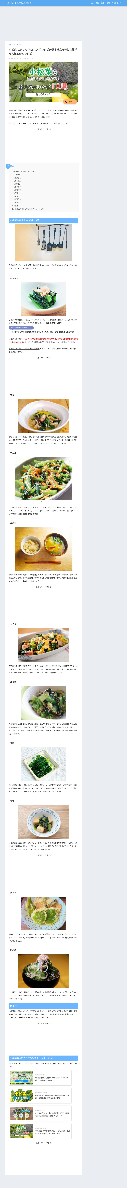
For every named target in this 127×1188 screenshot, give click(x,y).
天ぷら (17, 200)
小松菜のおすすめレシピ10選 (23, 171)
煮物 (16, 197)
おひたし (18, 175)
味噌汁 (17, 184)
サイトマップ (116, 3)
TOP (91, 3)
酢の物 (18, 203)
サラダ (17, 187)
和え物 (17, 190)
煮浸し (17, 178)
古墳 (108, 3)
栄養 (102, 3)
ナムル (17, 181)
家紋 (97, 3)
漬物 (16, 193)
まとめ (15, 206)
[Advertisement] (43, 23)
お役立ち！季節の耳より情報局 (22, 3)
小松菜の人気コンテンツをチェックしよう (28, 210)
